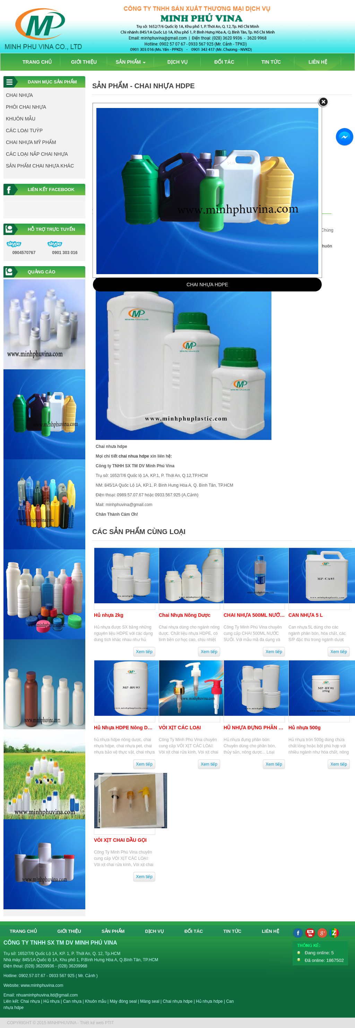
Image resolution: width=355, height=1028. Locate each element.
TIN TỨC (271, 62)
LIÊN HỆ (318, 62)
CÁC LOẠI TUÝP (24, 130)
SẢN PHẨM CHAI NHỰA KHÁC (40, 166)
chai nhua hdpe (134, 456)
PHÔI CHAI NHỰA (26, 107)
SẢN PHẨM (131, 62)
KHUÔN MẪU (20, 118)
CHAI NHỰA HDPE (207, 284)
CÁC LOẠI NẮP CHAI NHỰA (37, 154)
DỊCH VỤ (177, 62)
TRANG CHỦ (37, 62)
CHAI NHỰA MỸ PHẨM (31, 142)
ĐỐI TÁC (224, 62)
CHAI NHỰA (19, 95)
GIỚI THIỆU (84, 62)
